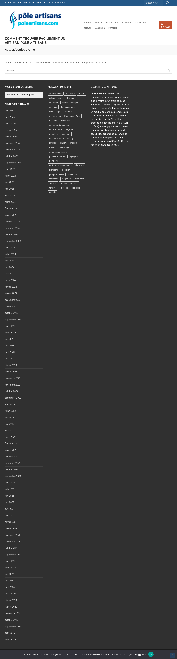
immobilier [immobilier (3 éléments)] (54, 134)
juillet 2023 (10, 332)
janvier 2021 (11, 528)
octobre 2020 (11, 548)
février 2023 (11, 365)
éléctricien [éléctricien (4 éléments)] (75, 188)
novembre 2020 (12, 541)
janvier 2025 (11, 215)
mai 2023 (9, 345)
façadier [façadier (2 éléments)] (69, 129)
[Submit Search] (167, 3)
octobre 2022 (11, 391)
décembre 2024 (12, 221)
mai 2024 (9, 267)
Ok (151, 654)
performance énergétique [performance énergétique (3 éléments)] (60, 165)
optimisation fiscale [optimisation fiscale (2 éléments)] (58, 152)
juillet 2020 (10, 567)
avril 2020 (10, 587)
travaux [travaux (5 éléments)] (64, 188)
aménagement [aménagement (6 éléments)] (55, 93)
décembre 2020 (12, 535)
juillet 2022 (10, 411)
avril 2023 (10, 352)
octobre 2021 (11, 469)
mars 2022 (10, 437)
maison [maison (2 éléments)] (73, 143)
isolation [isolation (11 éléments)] (66, 134)
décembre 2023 (12, 300)
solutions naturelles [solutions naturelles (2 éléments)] (69, 183)
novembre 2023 (12, 306)
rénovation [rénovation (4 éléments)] (79, 179)
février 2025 (11, 208)
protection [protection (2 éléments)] (72, 174)
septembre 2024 (13, 241)
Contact (165, 25)
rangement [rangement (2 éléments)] (66, 179)
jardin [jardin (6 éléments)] (74, 138)
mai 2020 (9, 580)
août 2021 (10, 482)
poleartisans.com (56, 3)
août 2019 (10, 633)
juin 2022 (9, 417)
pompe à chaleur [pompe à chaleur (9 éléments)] (56, 174)
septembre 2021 (13, 476)
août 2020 (10, 561)
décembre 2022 (12, 378)
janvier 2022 (11, 450)
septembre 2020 (13, 554)
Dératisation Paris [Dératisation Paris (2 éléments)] (72, 116)
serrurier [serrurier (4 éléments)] (53, 183)
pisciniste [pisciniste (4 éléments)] (79, 165)
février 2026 (11, 130)
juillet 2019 (10, 639)
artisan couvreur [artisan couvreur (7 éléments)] (56, 98)
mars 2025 (10, 202)
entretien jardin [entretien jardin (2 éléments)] (55, 129)
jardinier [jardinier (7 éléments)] (52, 143)
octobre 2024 (11, 234)
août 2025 (10, 169)
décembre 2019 (12, 613)
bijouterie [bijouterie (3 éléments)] (71, 98)
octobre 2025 (11, 156)
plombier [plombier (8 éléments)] (66, 170)
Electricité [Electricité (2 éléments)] (65, 120)
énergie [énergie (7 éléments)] (52, 192)
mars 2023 (10, 358)
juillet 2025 (10, 175)
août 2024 (10, 247)
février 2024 (11, 286)
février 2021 (11, 522)
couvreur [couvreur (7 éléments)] (53, 107)
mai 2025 (9, 188)
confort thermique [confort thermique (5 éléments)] (70, 103)
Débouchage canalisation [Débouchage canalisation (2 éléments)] (60, 111)
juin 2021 (9, 495)
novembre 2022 (12, 384)
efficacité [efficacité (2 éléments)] (53, 120)
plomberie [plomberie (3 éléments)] (53, 170)
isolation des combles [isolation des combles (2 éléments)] (59, 138)
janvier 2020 (11, 606)
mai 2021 (9, 502)
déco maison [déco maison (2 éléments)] (55, 116)
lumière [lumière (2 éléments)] (63, 143)
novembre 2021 (12, 463)
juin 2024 (9, 260)
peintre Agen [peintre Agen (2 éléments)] (55, 161)
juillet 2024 (10, 254)
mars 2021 (10, 515)
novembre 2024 (12, 228)
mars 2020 (10, 593)
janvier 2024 (11, 293)
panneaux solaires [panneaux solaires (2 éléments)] (57, 156)
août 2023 (10, 326)
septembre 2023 (13, 319)
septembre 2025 (13, 162)
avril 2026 (10, 117)
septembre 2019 (13, 626)
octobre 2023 (11, 313)
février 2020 (11, 600)
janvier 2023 (11, 371)
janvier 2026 (11, 136)
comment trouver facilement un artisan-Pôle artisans (35, 41)
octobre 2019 (11, 620)
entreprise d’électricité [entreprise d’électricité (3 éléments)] (59, 125)
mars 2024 (10, 280)
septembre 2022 (13, 397)
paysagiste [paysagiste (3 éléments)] (73, 156)
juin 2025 (9, 182)
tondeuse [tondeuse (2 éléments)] (53, 188)
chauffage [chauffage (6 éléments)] (53, 103)
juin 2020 (9, 574)
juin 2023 (9, 339)
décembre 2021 (12, 456)
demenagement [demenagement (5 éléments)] (68, 107)
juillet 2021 (10, 489)
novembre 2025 (12, 149)
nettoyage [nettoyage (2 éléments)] (64, 147)
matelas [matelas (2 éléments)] (52, 147)
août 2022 (10, 404)
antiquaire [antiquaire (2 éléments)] (70, 93)
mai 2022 (9, 424)
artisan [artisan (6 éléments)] (81, 93)
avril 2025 (10, 195)
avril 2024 (10, 273)
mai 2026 (9, 110)
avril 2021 (10, 509)
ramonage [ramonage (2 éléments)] (53, 179)
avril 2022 (10, 430)
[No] (172, 655)
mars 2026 (10, 123)
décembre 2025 (12, 143)
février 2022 (11, 443)
